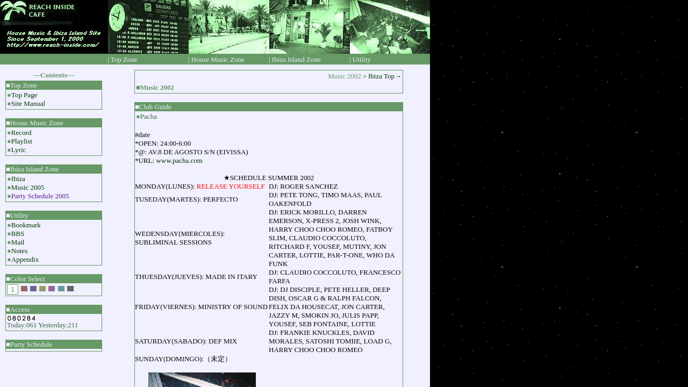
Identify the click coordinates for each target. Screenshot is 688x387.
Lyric (18, 150)
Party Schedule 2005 (40, 196)
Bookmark (26, 225)
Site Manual (28, 103)
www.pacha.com (179, 160)
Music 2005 (28, 187)
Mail (18, 242)
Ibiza (18, 179)
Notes (19, 251)
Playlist (21, 141)
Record (21, 132)
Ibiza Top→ (385, 76)
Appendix (25, 259)
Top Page (24, 95)
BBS (18, 234)
